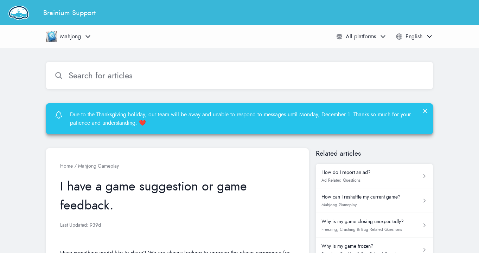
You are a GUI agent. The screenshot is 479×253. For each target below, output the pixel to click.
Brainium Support (69, 13)
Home (66, 166)
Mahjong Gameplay (98, 166)
